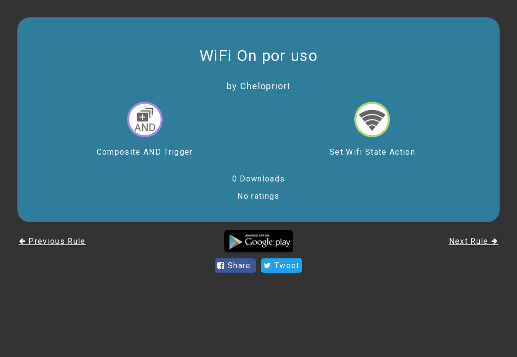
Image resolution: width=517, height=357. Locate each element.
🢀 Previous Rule (52, 241)
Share (235, 265)
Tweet (281, 265)
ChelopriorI (265, 86)
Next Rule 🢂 (474, 241)
